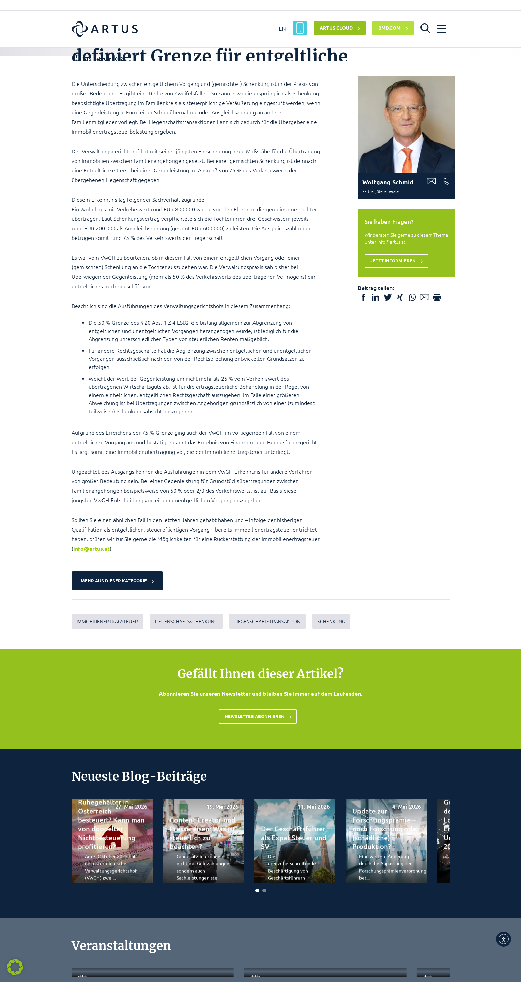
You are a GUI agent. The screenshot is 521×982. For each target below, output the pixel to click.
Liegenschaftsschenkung (186, 769)
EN (282, 28)
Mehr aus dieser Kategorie (115, 729)
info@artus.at (91, 696)
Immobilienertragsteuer (107, 769)
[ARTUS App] (300, 28)
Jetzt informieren (394, 408)
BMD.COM (389, 28)
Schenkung (331, 769)
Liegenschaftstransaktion (267, 769)
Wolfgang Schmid (387, 330)
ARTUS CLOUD (336, 28)
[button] (425, 27)
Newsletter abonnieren (254, 865)
